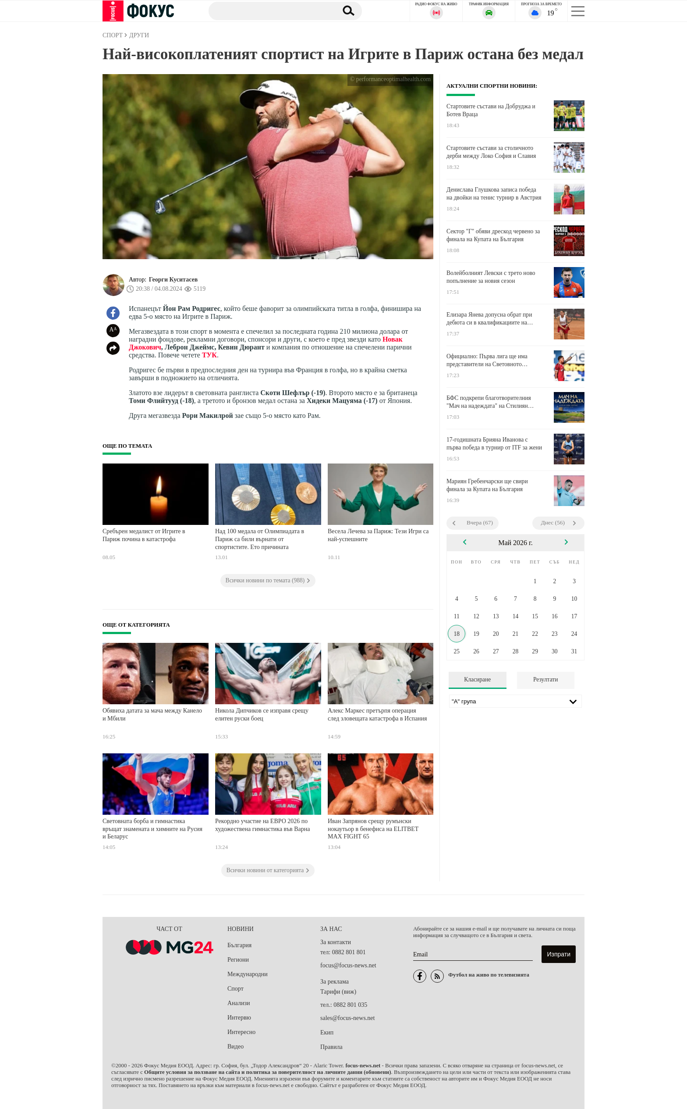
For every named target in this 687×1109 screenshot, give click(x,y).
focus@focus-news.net (348, 965)
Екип (326, 1032)
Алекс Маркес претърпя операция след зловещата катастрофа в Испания (377, 714)
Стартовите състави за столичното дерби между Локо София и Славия (491, 152)
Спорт (235, 988)
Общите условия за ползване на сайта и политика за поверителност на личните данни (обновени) (267, 1072)
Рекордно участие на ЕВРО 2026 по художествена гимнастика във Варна (262, 825)
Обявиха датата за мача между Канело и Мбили (152, 714)
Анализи (238, 1003)
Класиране (477, 679)
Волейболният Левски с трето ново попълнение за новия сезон (490, 277)
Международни (247, 974)
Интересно (241, 1032)
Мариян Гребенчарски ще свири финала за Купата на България (487, 485)
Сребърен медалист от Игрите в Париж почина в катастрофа (144, 535)
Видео (235, 1046)
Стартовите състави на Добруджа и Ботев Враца (490, 110)
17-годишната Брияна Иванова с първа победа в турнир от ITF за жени (494, 443)
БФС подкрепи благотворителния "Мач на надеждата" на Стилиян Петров (488, 402)
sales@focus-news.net (347, 1018)
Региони (238, 959)
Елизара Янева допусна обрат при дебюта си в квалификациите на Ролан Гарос (489, 318)
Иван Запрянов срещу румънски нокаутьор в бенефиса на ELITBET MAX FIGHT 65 (373, 829)
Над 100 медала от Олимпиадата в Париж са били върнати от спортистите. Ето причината (259, 539)
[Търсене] (268, 10)
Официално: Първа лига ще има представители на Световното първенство (487, 360)
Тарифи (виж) (338, 991)
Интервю (239, 1017)
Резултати (545, 679)
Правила (331, 1047)
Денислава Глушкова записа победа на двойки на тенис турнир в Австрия (494, 193)
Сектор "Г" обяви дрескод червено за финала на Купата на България (493, 235)
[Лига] (515, 701)
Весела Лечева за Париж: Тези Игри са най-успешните (378, 535)
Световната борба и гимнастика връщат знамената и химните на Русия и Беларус (152, 829)
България (239, 945)
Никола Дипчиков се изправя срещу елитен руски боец (261, 714)
